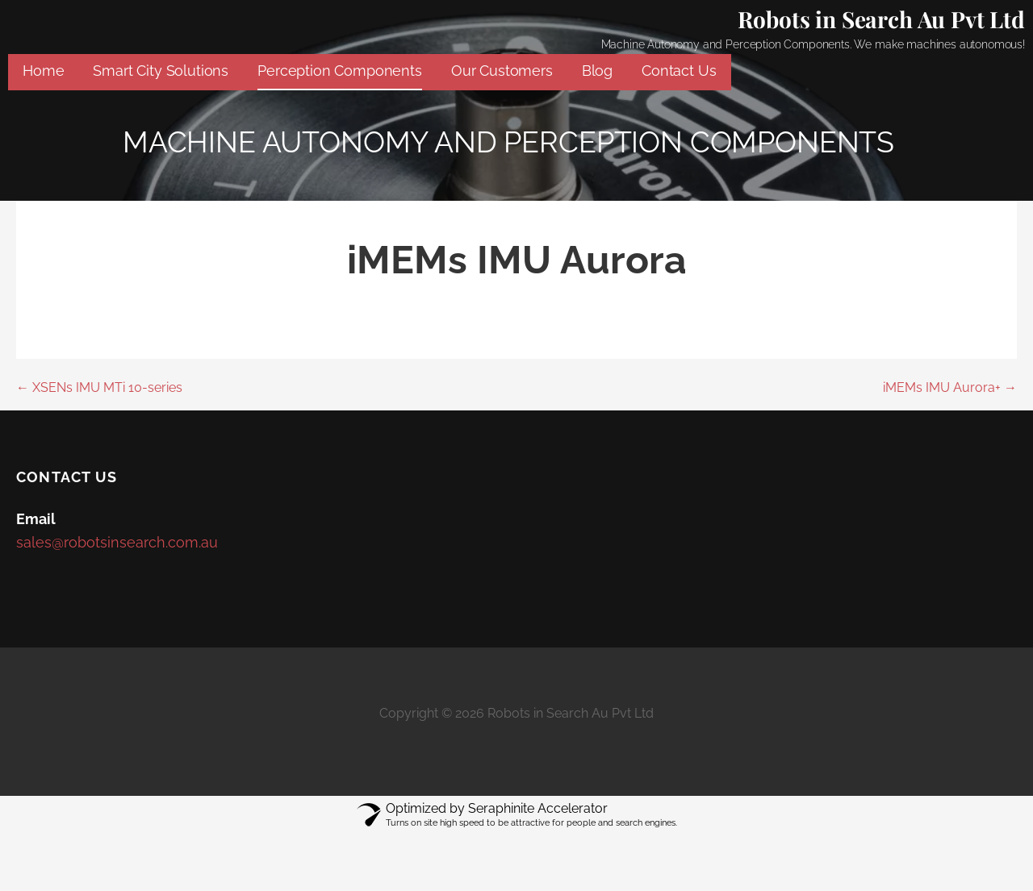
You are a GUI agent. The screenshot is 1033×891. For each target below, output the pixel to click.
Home (43, 70)
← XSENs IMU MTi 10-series (99, 387)
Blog (597, 70)
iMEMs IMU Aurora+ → (950, 387)
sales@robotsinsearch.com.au (117, 542)
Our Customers (502, 70)
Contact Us (679, 70)
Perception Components (339, 70)
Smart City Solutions (160, 70)
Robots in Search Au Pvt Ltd (881, 19)
